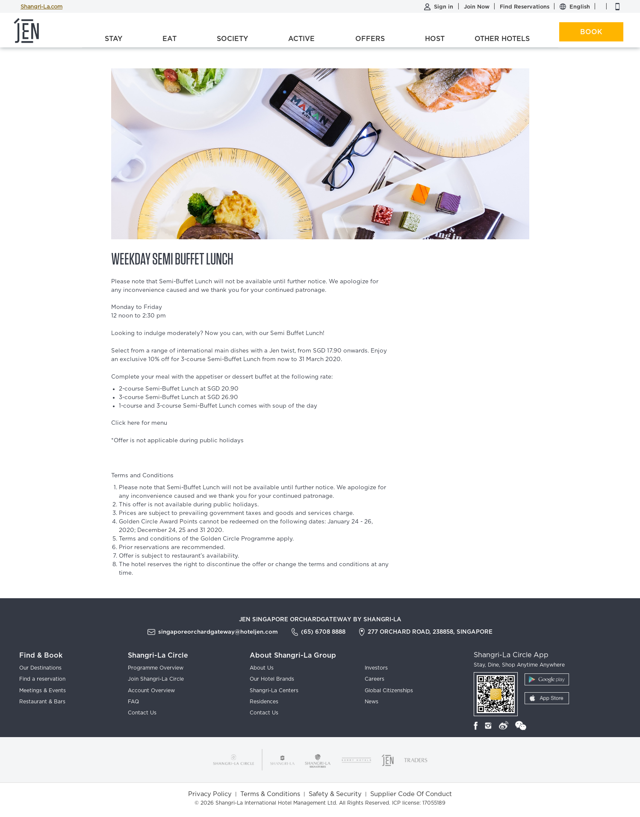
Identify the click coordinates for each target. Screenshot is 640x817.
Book (591, 32)
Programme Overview (155, 667)
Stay (113, 39)
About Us (262, 667)
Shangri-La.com (41, 7)
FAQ (133, 701)
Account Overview (151, 690)
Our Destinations (40, 667)
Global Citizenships (389, 690)
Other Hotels (502, 39)
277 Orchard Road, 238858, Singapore (430, 631)
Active (301, 39)
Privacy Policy (210, 794)
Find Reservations (525, 6)
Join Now (477, 6)
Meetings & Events (42, 690)
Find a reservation (42, 679)
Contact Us (142, 712)
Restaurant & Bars (42, 701)
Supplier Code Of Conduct (411, 794)
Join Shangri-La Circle (156, 679)
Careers (374, 679)
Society (232, 39)
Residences (264, 701)
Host (435, 39)
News (371, 701)
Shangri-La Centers (274, 690)
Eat (169, 39)
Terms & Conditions (270, 794)
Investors (376, 667)
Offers (370, 39)
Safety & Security (335, 794)
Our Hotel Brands (272, 679)
